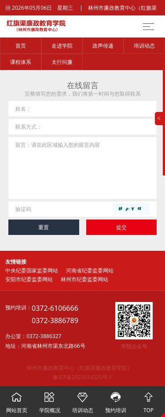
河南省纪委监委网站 (90, 270)
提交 (121, 227)
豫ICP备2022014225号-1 (82, 377)
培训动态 (144, 45)
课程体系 (20, 62)
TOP (148, 400)
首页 (20, 45)
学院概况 (49, 400)
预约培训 (115, 400)
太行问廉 (62, 62)
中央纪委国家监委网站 (31, 270)
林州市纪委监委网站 (84, 279)
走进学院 (62, 45)
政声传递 (103, 45)
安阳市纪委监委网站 (29, 279)
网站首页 (16, 400)
